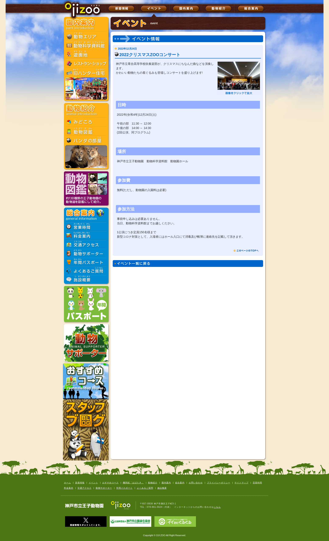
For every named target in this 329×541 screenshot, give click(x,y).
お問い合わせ (196, 482)
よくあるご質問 (145, 488)
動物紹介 (152, 482)
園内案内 (166, 482)
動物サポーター (104, 488)
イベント (93, 482)
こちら (217, 507)
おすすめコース (110, 482)
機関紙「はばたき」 (133, 482)
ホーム (67, 482)
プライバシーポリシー (218, 482)
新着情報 (80, 482)
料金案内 (68, 488)
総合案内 (180, 482)
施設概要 (162, 488)
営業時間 (257, 482)
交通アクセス (85, 488)
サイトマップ (241, 482)
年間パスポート (124, 488)
